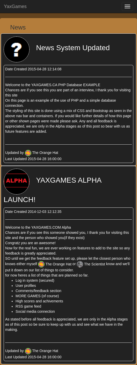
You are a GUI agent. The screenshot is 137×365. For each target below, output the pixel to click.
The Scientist (91, 264)
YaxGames (15, 6)
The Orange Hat (45, 153)
